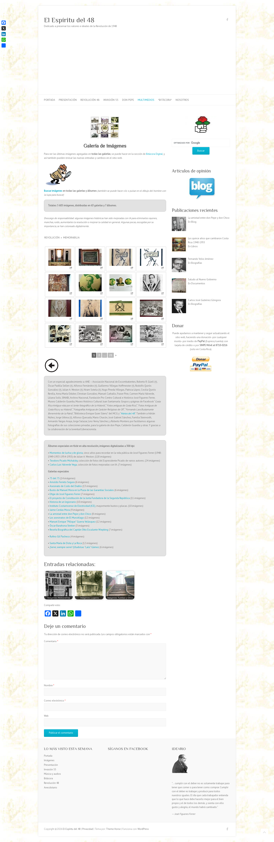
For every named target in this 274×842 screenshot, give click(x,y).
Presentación (68, 100)
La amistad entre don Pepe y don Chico (70, 514)
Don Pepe (128, 100)
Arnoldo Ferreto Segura (62, 482)
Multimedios (146, 100)
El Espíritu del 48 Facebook (227, 20)
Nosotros (182, 100)
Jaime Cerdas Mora (60, 510)
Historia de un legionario (63, 502)
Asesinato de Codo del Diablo (66, 486)
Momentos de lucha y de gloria (66, 452)
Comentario (51, 641)
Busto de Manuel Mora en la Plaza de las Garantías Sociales (82, 490)
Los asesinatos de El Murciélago (67, 517)
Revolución (52, 237)
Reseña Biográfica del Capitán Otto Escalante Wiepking (79, 529)
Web (46, 715)
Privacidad (87, 829)
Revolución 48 (90, 100)
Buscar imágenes (53, 190)
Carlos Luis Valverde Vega (63, 464)
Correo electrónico (55, 700)
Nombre (49, 685)
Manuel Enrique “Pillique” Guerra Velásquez (73, 521)
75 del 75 (55, 478)
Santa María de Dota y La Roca (66, 543)
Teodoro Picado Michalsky (64, 460)
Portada (49, 100)
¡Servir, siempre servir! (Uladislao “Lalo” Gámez (74, 547)
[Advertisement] (137, 66)
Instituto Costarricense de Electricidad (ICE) (72, 506)
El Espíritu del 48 (69, 20)
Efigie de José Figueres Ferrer (65, 494)
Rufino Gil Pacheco (60, 536)
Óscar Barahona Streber (62, 525)
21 (110, 355)
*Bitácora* (165, 100)
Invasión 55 (110, 100)
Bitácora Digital (154, 154)
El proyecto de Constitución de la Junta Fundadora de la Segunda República (90, 498)
